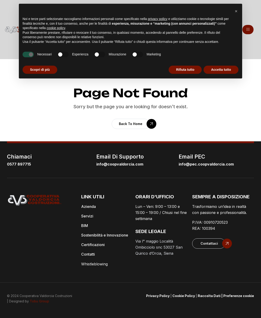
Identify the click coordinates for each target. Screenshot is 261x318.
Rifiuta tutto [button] (185, 69)
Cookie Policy (183, 296)
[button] (248, 29)
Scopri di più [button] (40, 69)
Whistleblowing (94, 264)
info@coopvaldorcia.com (119, 164)
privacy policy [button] (157, 19)
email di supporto (120, 156)
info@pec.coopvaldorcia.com (206, 164)
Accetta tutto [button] (221, 69)
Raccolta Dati (209, 296)
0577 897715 (19, 164)
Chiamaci (19, 156)
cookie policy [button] (56, 28)
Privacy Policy (158, 296)
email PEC (192, 156)
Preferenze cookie (238, 296)
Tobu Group (39, 301)
